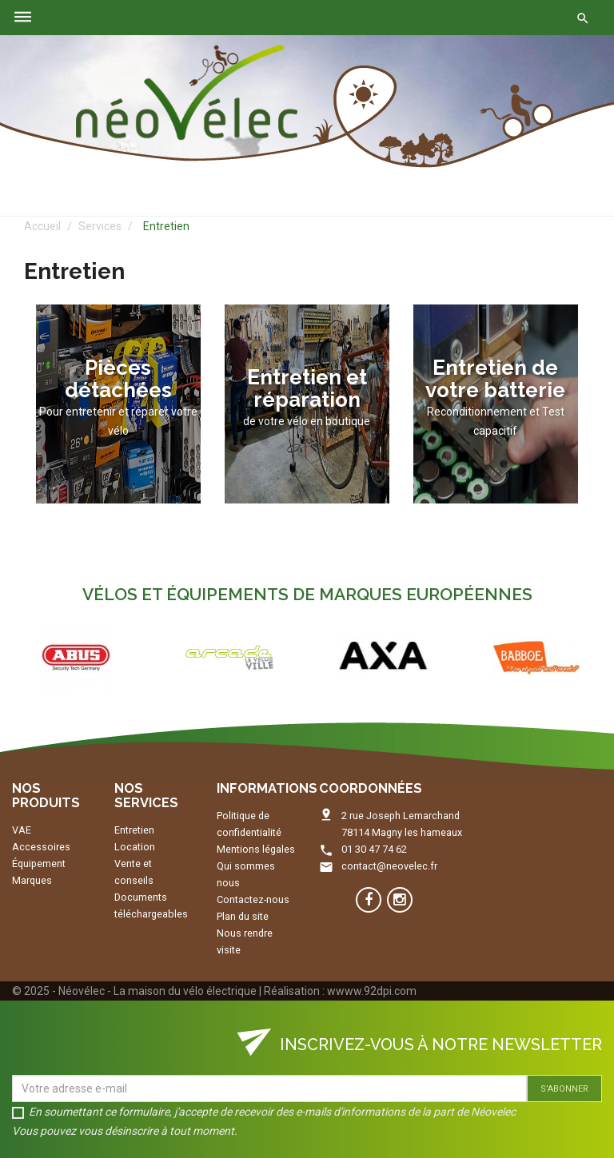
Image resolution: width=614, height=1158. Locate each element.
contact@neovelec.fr (389, 866)
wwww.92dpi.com (372, 991)
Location (134, 847)
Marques (32, 880)
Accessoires (41, 847)
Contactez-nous (253, 899)
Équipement (39, 863)
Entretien (134, 830)
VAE (21, 830)
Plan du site (243, 916)
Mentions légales (256, 849)
